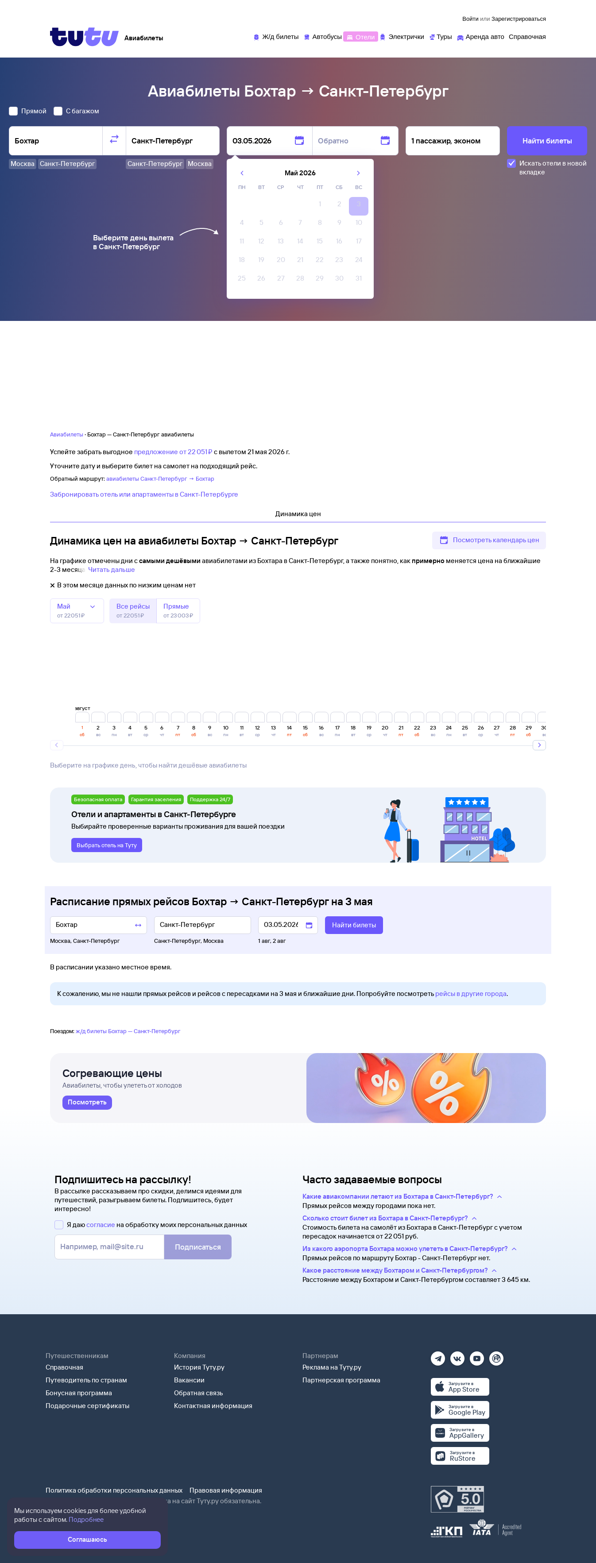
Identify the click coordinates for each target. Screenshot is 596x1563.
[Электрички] (401, 36)
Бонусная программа (79, 1393)
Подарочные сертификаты (87, 1405)
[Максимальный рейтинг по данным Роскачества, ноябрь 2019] (457, 1499)
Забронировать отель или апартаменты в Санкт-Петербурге (144, 494)
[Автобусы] (322, 36)
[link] (87, 1103)
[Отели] (360, 36)
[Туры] (440, 36)
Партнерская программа (341, 1380)
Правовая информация (226, 1490)
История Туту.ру (199, 1367)
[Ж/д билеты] (275, 36)
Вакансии (189, 1380)
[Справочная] (527, 36)
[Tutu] (84, 36)
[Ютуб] (477, 1355)
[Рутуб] (496, 1355)
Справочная (64, 1367)
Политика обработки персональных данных (114, 1490)
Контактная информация (213, 1405)
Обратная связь (198, 1393)
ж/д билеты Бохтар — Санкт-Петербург (128, 1030)
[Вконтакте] (457, 1355)
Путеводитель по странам (86, 1380)
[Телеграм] (438, 1355)
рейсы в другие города (471, 993)
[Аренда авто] (480, 36)
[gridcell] (319, 206)
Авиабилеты (66, 434)
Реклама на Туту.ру (331, 1367)
